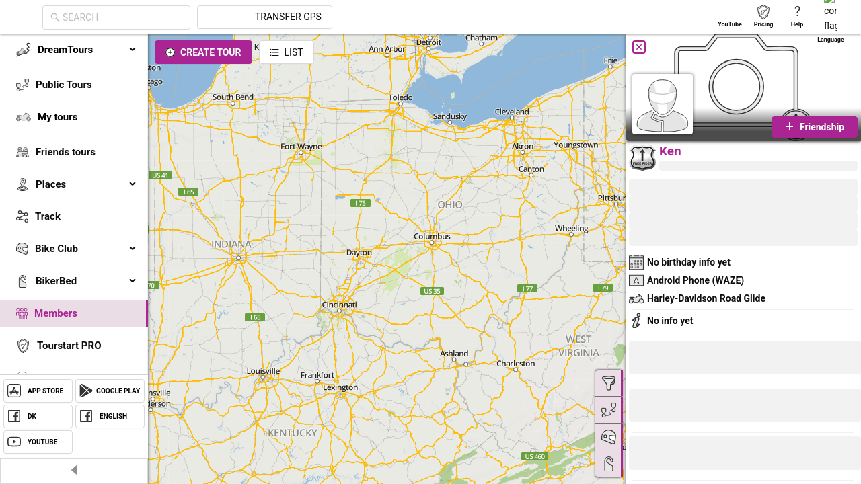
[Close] (639, 47)
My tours (57, 117)
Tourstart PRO (69, 345)
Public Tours (64, 85)
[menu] (74, 230)
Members (55, 313)
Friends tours (66, 152)
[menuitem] (74, 49)
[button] (674, 359)
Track (48, 216)
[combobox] (243, 17)
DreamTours (87, 50)
